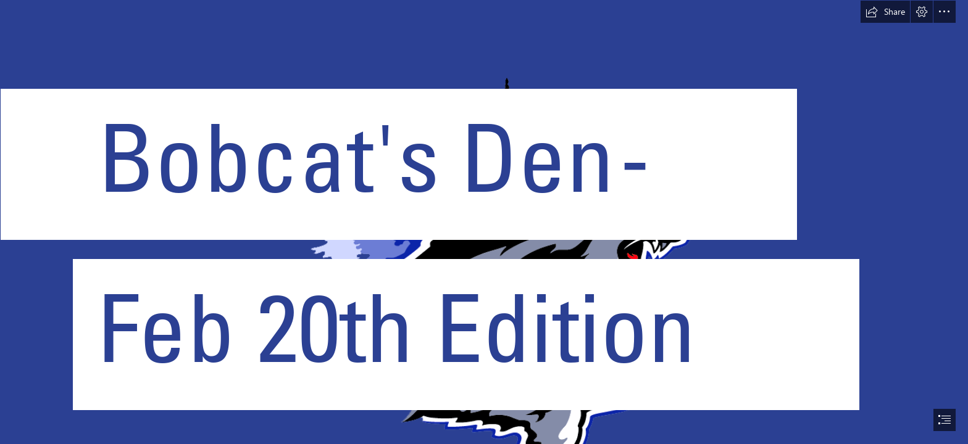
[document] (484, 222)
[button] (885, 12)
